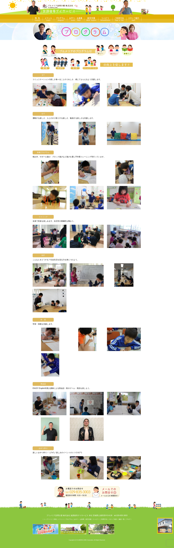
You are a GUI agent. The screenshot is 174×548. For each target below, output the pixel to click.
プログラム (69, 519)
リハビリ (96, 519)
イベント (61, 519)
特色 (55, 519)
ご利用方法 (103, 519)
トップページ (48, 519)
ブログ (128, 519)
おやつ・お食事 (79, 519)
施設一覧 (122, 519)
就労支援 (88, 519)
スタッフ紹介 (113, 519)
